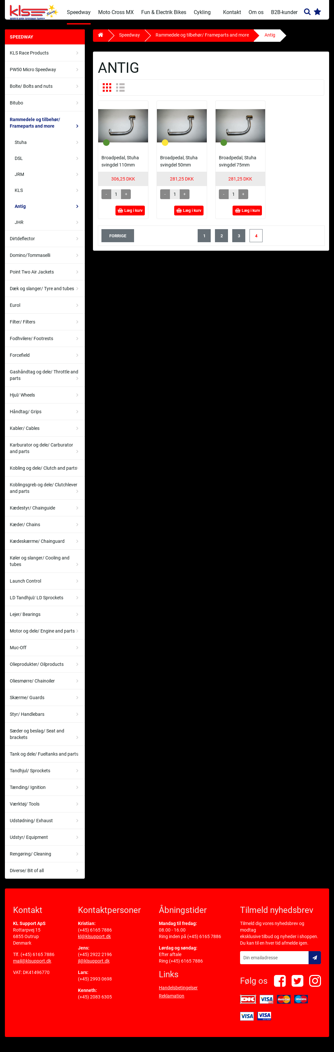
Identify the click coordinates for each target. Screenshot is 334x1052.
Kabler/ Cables (24, 433)
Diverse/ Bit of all (27, 875)
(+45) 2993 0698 (95, 983)
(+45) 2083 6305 (95, 1001)
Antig (20, 211)
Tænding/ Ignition (28, 792)
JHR (19, 227)
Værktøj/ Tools (24, 808)
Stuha (21, 147)
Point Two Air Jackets (32, 276)
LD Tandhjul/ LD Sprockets (36, 602)
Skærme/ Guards (27, 702)
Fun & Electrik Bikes (163, 12)
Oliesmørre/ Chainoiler (32, 685)
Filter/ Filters (22, 326)
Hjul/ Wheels (22, 399)
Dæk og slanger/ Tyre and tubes (42, 293)
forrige (117, 240)
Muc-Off (18, 652)
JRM (19, 179)
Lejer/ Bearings (25, 619)
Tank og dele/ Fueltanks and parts (44, 759)
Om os (256, 12)
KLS (19, 195)
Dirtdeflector (22, 243)
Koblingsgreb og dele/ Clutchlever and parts (43, 493)
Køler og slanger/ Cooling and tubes (39, 566)
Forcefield (20, 360)
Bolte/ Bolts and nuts (31, 91)
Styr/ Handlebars (27, 719)
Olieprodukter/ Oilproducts (37, 669)
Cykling (202, 12)
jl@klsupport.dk (94, 965)
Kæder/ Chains (25, 529)
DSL (19, 163)
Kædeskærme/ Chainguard (37, 546)
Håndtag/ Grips (25, 416)
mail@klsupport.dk (32, 965)
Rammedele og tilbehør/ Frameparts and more (35, 127)
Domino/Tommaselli (30, 260)
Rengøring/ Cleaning (30, 858)
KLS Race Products (29, 57)
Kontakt (232, 12)
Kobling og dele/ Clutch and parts (43, 473)
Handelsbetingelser (178, 992)
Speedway (79, 12)
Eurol (15, 310)
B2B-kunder (284, 12)
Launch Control (25, 586)
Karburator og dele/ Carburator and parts (41, 453)
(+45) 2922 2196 (95, 959)
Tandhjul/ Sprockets (30, 775)
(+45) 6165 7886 (37, 959)
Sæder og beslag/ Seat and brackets (37, 739)
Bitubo (16, 107)
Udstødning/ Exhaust (31, 825)
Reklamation (171, 1000)
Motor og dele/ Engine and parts (42, 635)
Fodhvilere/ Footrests (31, 343)
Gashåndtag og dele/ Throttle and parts (44, 380)
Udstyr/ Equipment (29, 842)
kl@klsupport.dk (94, 941)
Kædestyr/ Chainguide (32, 512)
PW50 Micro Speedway (33, 74)
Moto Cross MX (116, 12)
